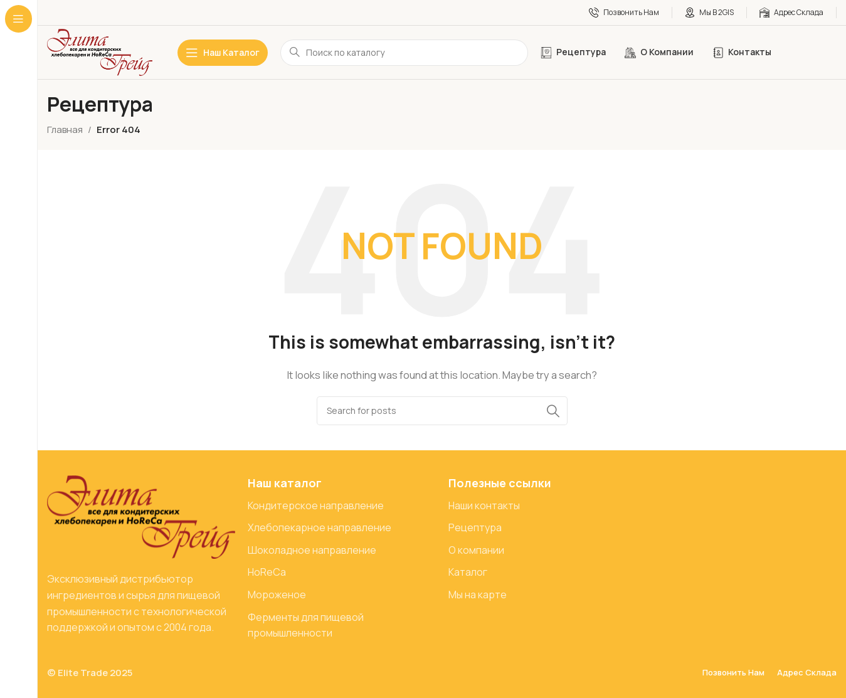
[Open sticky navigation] (222, 52)
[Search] (442, 410)
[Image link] (141, 516)
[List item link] (342, 506)
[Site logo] (99, 51)
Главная (65, 129)
